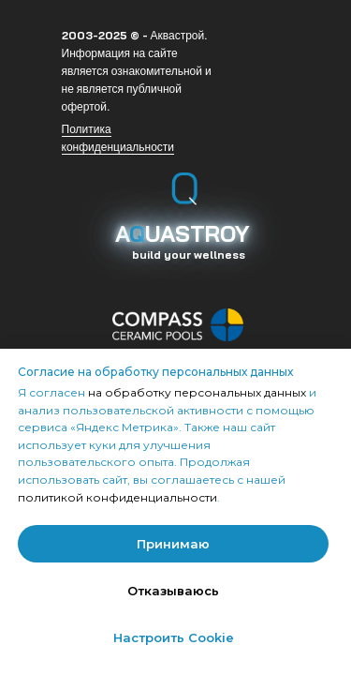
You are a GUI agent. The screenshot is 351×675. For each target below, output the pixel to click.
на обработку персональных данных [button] (198, 392)
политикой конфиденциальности (117, 497)
